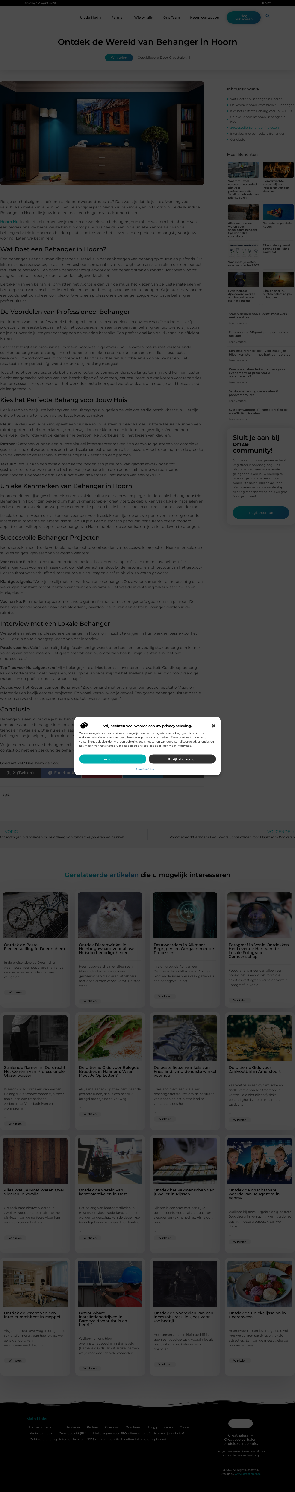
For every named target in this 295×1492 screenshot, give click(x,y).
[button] (213, 725)
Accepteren (112, 759)
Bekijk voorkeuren (182, 759)
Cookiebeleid (145, 768)
